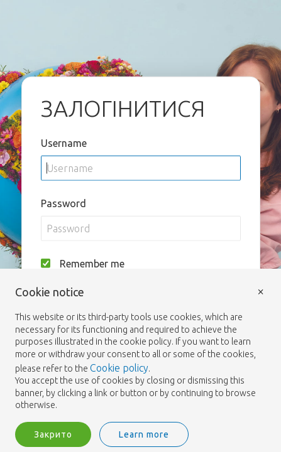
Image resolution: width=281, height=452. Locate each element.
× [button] (261, 291)
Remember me (92, 263)
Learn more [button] (144, 434)
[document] (140, 349)
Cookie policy (119, 368)
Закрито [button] (53, 434)
